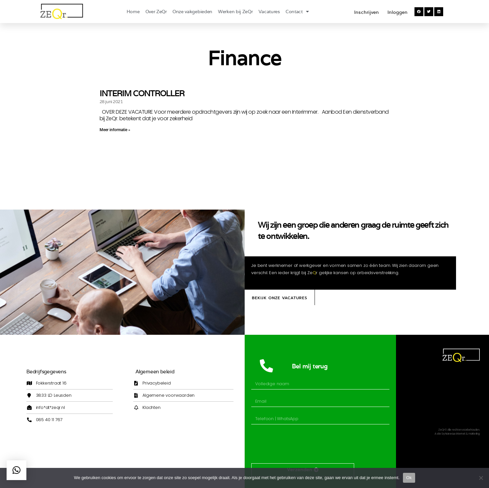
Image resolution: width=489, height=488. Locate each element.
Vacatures (269, 11)
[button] (418, 11)
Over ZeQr (156, 11)
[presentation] (301, 444)
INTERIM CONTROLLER (142, 93)
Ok (409, 477)
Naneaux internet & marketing (462, 434)
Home (133, 11)
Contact (297, 11)
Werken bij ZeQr (235, 11)
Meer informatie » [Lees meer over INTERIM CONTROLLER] (115, 130)
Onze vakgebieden (192, 11)
